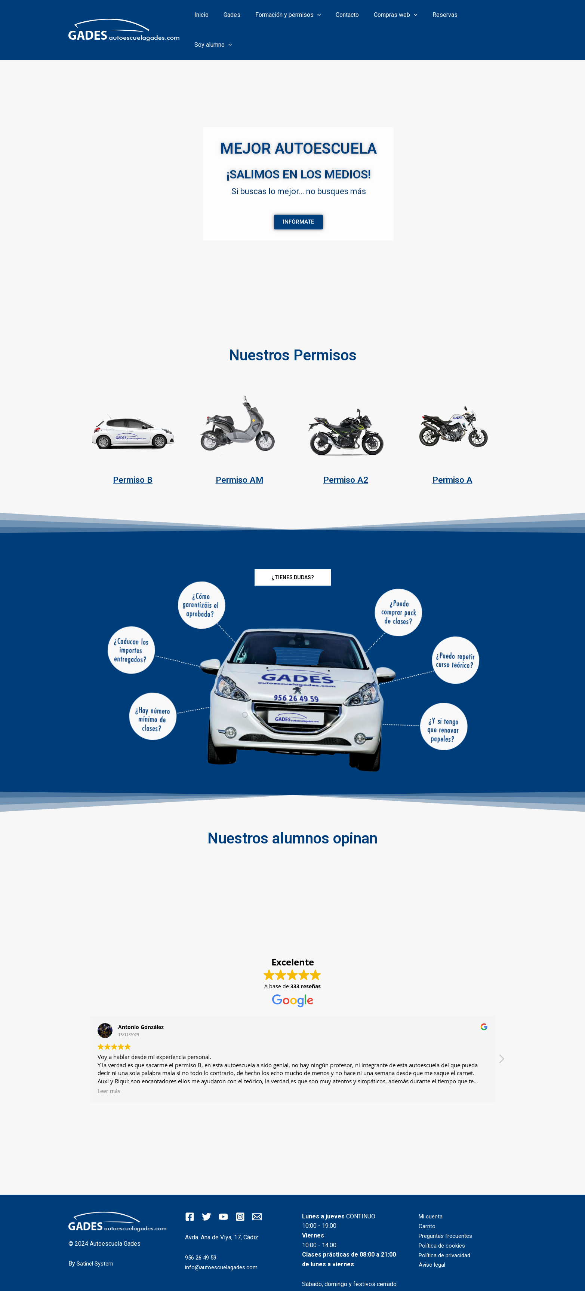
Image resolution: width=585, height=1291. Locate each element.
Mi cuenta (431, 1190)
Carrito (427, 1200)
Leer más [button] (109, 1065)
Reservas (448, 17)
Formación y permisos (301, 17)
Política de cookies (444, 1219)
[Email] (257, 1191)
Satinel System (96, 1238)
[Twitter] (206, 1191)
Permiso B (133, 454)
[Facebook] (189, 1191)
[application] (330, 17)
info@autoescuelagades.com (223, 1241)
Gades (247, 17)
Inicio (220, 17)
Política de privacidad (447, 1229)
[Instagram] (240, 1191)
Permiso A (452, 454)
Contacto (357, 17)
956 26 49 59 (202, 1232)
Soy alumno (492, 17)
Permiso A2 (346, 454)
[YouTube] (223, 1191)
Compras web (402, 17)
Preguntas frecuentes (447, 1210)
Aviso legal (433, 1238)
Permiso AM (239, 454)
